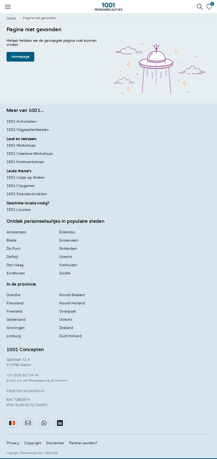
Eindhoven (16, 273)
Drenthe (13, 295)
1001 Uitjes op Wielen (26, 178)
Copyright (32, 443)
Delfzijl (12, 257)
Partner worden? (83, 443)
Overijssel (67, 311)
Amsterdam (16, 232)
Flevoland (15, 303)
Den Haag (15, 265)
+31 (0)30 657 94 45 (23, 375)
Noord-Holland (72, 303)
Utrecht (65, 257)
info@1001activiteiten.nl (25, 390)
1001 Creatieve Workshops (30, 154)
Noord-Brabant (72, 295)
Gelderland (16, 320)
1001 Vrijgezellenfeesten (28, 130)
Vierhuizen (68, 265)
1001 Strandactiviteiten (27, 194)
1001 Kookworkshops (25, 162)
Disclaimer (55, 443)
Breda (12, 240)
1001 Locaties (19, 210)
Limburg (14, 336)
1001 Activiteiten (21, 122)
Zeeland (66, 328)
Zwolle (65, 273)
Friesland (14, 311)
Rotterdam (68, 249)
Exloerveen (68, 240)
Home (11, 18)
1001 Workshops (21, 145)
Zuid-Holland (70, 336)
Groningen (16, 328)
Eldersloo (67, 232)
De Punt (14, 249)
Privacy (13, 443)
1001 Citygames (21, 186)
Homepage (20, 57)
